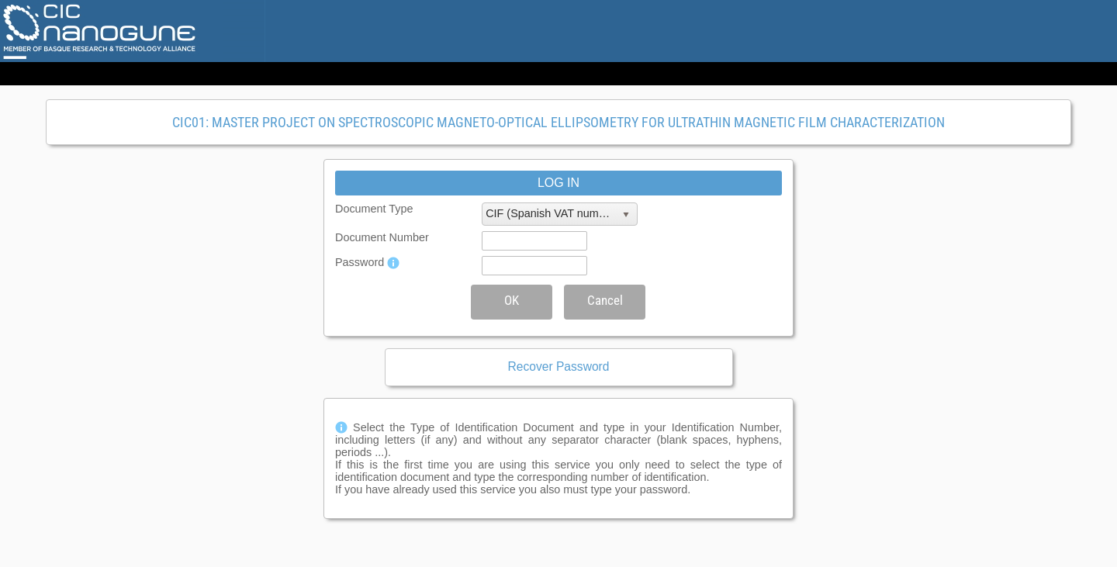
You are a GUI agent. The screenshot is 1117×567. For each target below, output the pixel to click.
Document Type (374, 208)
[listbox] (559, 214)
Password (359, 262)
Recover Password (559, 366)
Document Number (382, 237)
